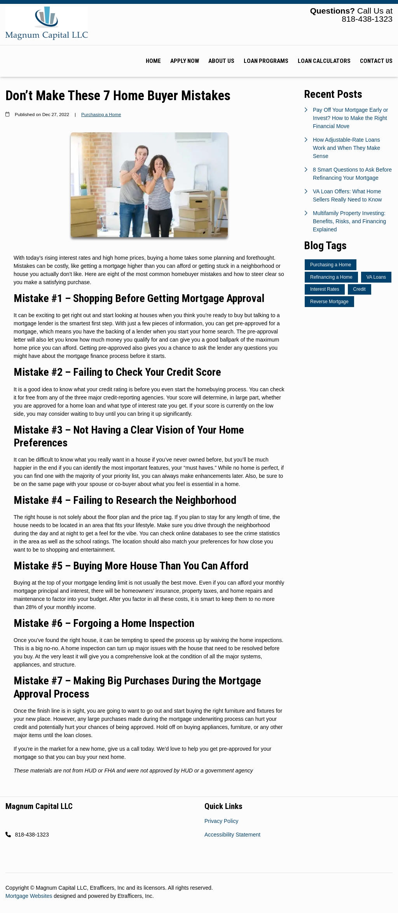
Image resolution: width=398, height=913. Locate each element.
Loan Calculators (324, 60)
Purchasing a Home (101, 114)
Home (153, 60)
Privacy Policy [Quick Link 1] (221, 821)
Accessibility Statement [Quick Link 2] (232, 834)
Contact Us (376, 60)
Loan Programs (266, 60)
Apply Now (184, 60)
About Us (221, 60)
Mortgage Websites (29, 896)
